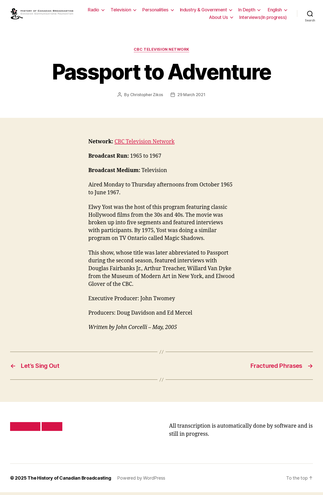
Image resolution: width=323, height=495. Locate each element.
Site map (52, 429)
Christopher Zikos (146, 97)
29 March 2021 (191, 97)
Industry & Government (230, 11)
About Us (218, 18)
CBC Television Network (161, 52)
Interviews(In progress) (263, 18)
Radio (120, 11)
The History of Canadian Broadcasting (69, 480)
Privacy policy (25, 429)
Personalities (182, 11)
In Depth (273, 11)
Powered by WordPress (141, 480)
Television (147, 11)
